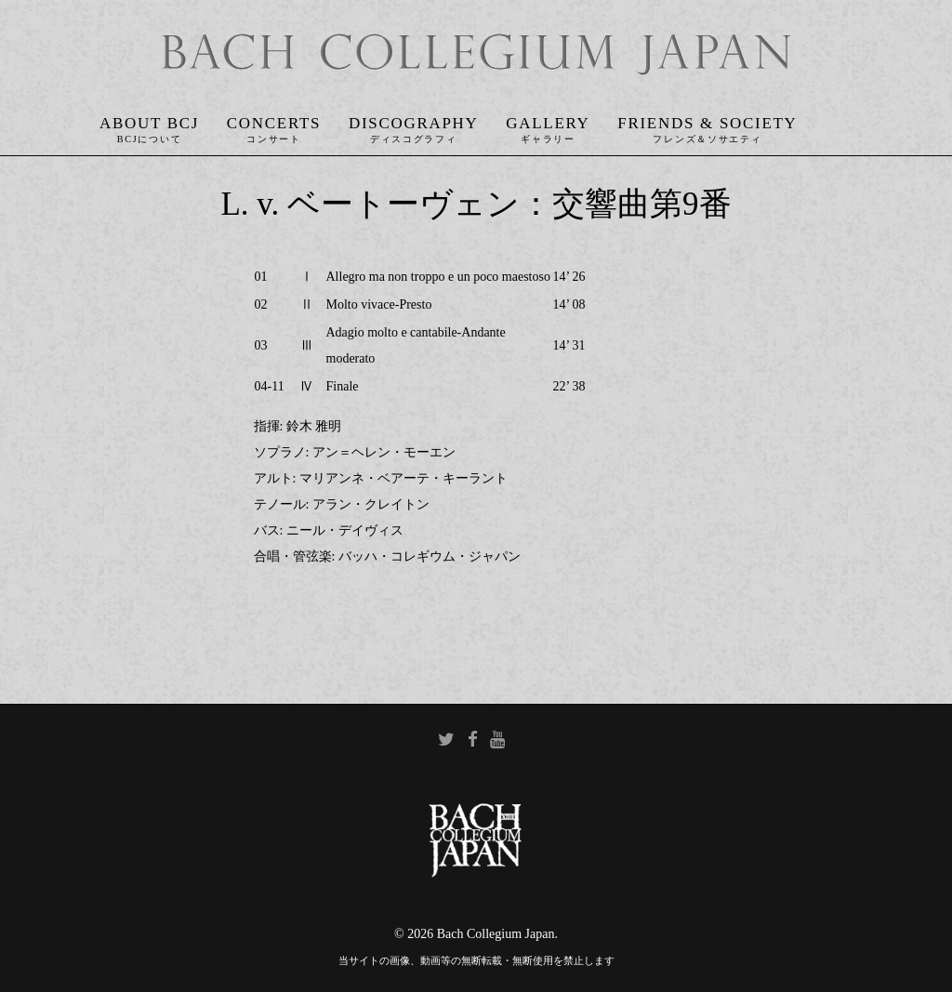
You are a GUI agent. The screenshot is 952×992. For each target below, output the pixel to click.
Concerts (274, 123)
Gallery (547, 123)
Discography (414, 123)
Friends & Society (707, 123)
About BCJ (149, 123)
